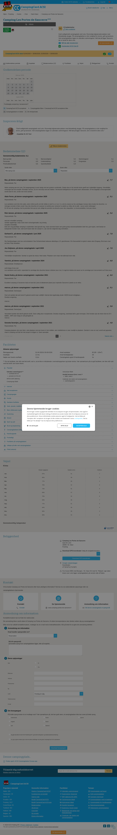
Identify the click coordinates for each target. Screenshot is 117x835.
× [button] (92, 406)
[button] (32, 426)
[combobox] (89, 406)
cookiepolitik (78, 418)
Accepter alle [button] (81, 425)
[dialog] (58, 417)
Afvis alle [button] (64, 425)
